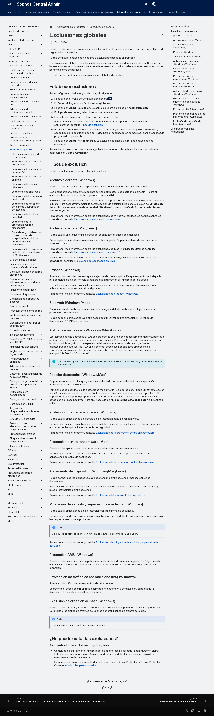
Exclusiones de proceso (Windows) (116, 293)
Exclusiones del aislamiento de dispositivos (120, 495)
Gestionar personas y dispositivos (94, 12)
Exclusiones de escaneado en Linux (94, 260)
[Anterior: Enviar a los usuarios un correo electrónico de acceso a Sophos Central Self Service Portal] (57, 701)
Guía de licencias (62, 12)
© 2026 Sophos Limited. (19, 711)
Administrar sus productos (131, 12)
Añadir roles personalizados (81, 665)
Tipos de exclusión (92, 124)
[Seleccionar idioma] (154, 4)
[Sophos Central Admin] (9, 4)
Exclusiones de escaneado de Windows (97, 219)
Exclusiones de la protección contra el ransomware (125, 432)
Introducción (14, 12)
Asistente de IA (176, 12)
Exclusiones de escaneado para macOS (97, 252)
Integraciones (156, 12)
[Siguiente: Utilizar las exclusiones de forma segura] (181, 701)
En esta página (180, 26)
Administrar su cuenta (37, 12)
